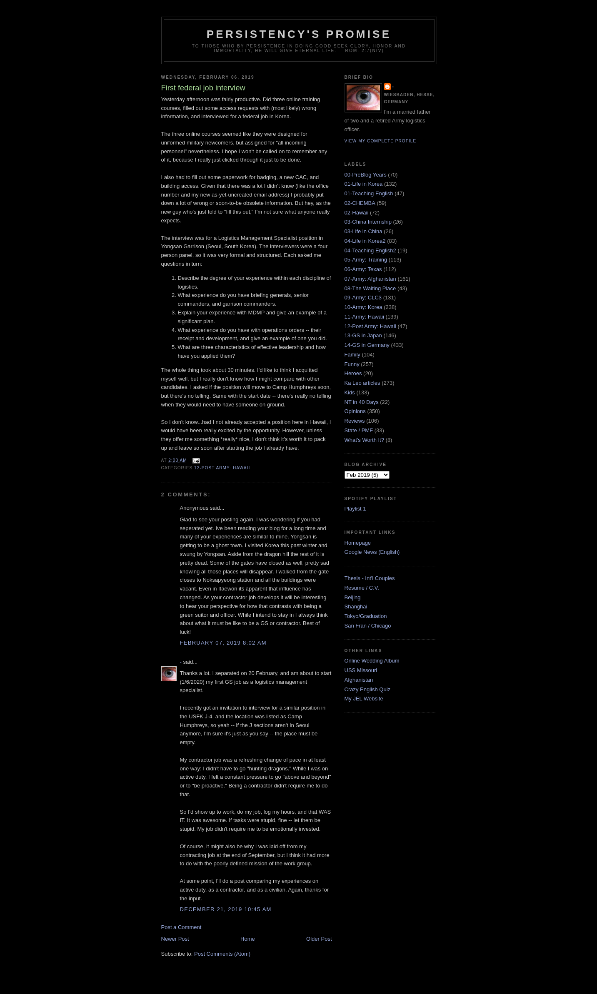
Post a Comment (181, 927)
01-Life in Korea (364, 184)
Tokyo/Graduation (366, 616)
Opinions (355, 411)
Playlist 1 (355, 509)
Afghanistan (359, 680)
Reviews (355, 421)
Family (352, 354)
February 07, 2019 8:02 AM (223, 643)
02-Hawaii (357, 212)
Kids (350, 392)
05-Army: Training (366, 260)
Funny (352, 364)
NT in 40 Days (362, 402)
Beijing (353, 597)
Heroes (353, 373)
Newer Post (175, 939)
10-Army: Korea (363, 307)
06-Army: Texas (363, 269)
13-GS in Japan (363, 335)
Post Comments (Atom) (222, 954)
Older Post (319, 939)
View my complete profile (381, 141)
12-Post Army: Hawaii (222, 468)
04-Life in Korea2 (365, 241)
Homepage (358, 543)
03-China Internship (368, 222)
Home (247, 939)
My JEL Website (364, 698)
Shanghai (356, 606)
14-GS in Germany (367, 345)
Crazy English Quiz (368, 689)
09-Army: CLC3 (363, 297)
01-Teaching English (369, 193)
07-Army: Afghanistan (370, 279)
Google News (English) (372, 552)
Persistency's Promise (299, 34)
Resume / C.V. (362, 588)
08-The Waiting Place (370, 288)
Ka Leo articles (362, 383)
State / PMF (359, 430)
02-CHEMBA (360, 203)
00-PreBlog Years (366, 175)
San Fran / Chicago (368, 626)
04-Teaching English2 (370, 250)
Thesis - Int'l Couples (370, 578)
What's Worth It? (364, 440)
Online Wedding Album (372, 661)
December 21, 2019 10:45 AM (226, 909)
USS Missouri (361, 670)
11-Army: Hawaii (364, 317)
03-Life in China (363, 231)
